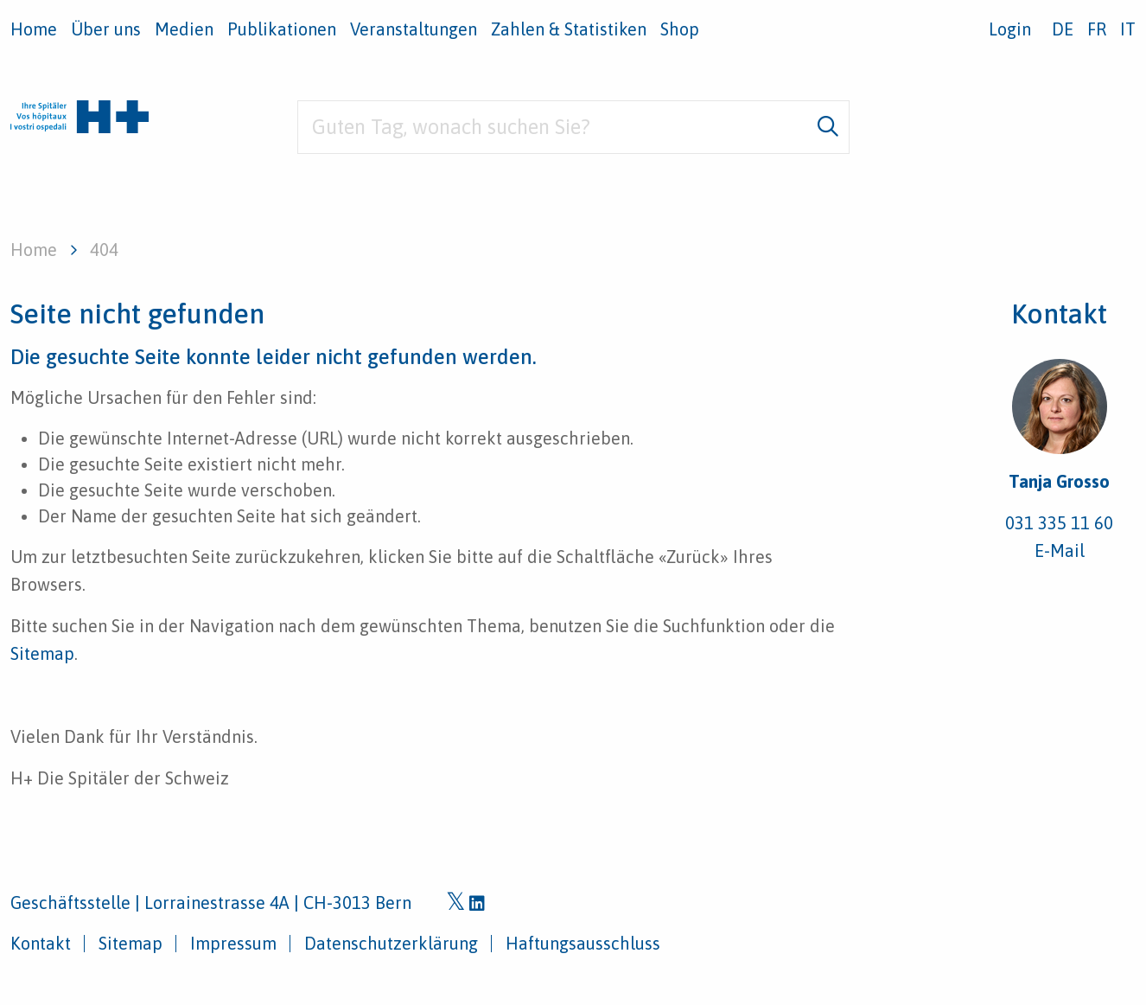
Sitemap (42, 653)
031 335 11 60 (1059, 523)
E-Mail (1060, 550)
